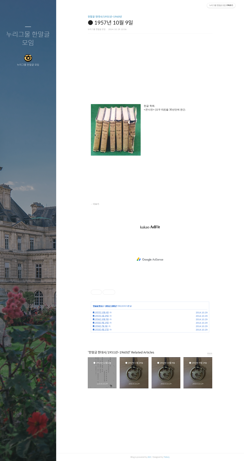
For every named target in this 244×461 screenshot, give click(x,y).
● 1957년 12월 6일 (101, 312)
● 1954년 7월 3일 (100, 326)
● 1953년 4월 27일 (101, 329)
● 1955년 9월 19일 (101, 322)
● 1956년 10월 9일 (101, 319)
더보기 (96, 204)
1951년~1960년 (111, 306)
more (209, 353)
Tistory (166, 457)
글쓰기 (9, 455)
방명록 (22, 455)
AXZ (149, 457)
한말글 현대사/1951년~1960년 (105, 16)
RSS (34, 455)
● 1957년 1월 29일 (101, 316)
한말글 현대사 (98, 306)
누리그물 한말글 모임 (28, 39)
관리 (46, 455)
